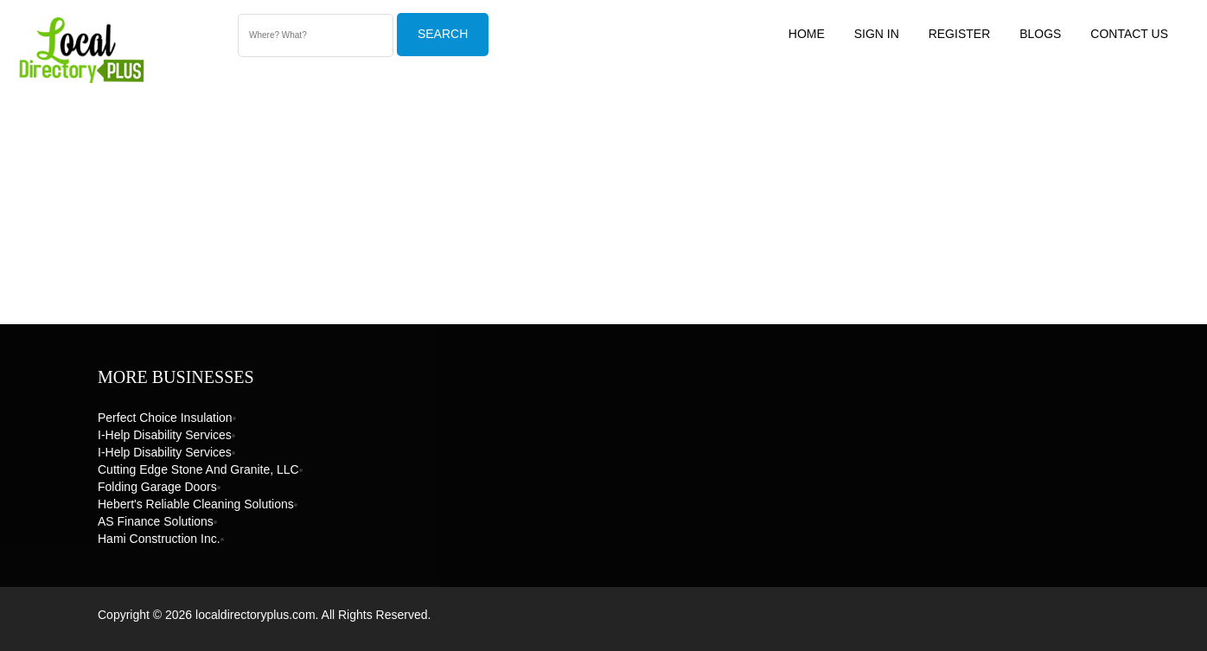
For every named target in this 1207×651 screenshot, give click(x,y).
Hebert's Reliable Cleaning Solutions (196, 504)
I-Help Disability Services (165, 435)
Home (807, 34)
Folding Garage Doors (157, 487)
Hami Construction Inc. (159, 539)
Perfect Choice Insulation (165, 417)
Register (960, 34)
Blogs (1040, 34)
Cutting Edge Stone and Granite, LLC (198, 469)
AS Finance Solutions (156, 521)
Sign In (876, 34)
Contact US (1129, 34)
